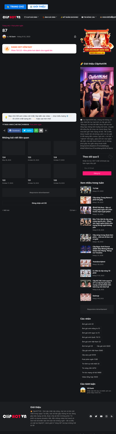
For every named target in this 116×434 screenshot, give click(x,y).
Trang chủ (6, 25)
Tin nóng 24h (89, 368)
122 (3, 180)
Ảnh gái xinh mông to (91, 328)
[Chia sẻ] (74, 36)
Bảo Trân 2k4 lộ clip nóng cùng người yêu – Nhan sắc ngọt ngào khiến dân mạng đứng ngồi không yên (103, 223)
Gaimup (96, 296)
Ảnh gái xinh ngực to (91, 333)
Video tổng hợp (90, 377)
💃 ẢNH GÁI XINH (48, 17)
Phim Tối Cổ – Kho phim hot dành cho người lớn (31, 50)
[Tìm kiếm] (112, 17)
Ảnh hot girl (87, 346)
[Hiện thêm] (46, 130)
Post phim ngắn (17, 25)
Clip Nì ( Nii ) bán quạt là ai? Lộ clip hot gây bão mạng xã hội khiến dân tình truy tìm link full (102, 284)
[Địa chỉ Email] (97, 168)
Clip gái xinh (103, 346)
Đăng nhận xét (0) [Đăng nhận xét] (39, 203)
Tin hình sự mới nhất (90, 364)
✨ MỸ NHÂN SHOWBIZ (69, 17)
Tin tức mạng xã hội (91, 372)
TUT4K (95, 188)
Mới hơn (6, 210)
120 (55, 180)
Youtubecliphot (99, 262)
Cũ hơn (72, 210)
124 (4, 157)
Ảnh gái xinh (88, 324)
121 (29, 180)
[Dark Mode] (108, 17)
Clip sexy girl (89, 355)
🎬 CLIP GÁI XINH (30, 17)
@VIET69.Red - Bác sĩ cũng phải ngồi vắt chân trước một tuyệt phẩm (102, 210)
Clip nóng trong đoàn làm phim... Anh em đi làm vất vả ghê (103, 237)
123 (29, 157)
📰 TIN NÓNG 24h (88, 17)
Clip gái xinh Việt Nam (92, 350)
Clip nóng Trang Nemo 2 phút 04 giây (102, 199)
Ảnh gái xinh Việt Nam (91, 342)
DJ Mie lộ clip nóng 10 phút (101, 272)
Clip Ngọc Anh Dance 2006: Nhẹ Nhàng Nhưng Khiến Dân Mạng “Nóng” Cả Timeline (103, 250)
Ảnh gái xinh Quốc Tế (91, 337)
